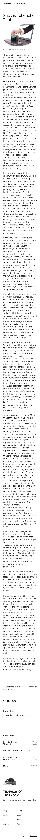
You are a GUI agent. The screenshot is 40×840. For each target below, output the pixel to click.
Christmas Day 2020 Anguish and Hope (12, 688)
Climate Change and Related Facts (12, 758)
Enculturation (31, 687)
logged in (16, 715)
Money (6, 766)
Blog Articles (25, 49)
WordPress (33, 836)
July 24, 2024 (34, 743)
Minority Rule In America (14, 750)
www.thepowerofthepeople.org (17, 669)
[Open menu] (35, 3)
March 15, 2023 (32, 766)
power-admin (14, 49)
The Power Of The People (14, 3)
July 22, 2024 (32, 751)
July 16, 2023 (34, 758)
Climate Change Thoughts (10, 743)
